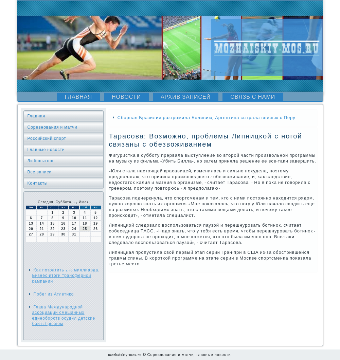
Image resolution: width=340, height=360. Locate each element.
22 (52, 229)
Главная (78, 97)
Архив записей (186, 97)
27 (31, 234)
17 (74, 223)
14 (41, 223)
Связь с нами (252, 97)
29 (52, 234)
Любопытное (41, 161)
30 (63, 234)
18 (85, 223)
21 (41, 229)
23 (63, 229)
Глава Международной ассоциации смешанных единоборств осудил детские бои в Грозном (63, 315)
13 (31, 223)
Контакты (38, 183)
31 (74, 234)
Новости (126, 97)
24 (74, 229)
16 (63, 223)
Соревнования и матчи (52, 127)
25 (85, 229)
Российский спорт (47, 138)
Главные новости (46, 149)
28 (41, 234)
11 (85, 218)
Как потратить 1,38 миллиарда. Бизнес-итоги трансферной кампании (66, 275)
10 (74, 218)
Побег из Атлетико (54, 294)
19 (95, 223)
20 (31, 229)
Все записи (40, 172)
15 (52, 223)
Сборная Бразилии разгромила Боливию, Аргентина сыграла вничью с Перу (207, 117)
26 (95, 229)
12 (95, 218)
